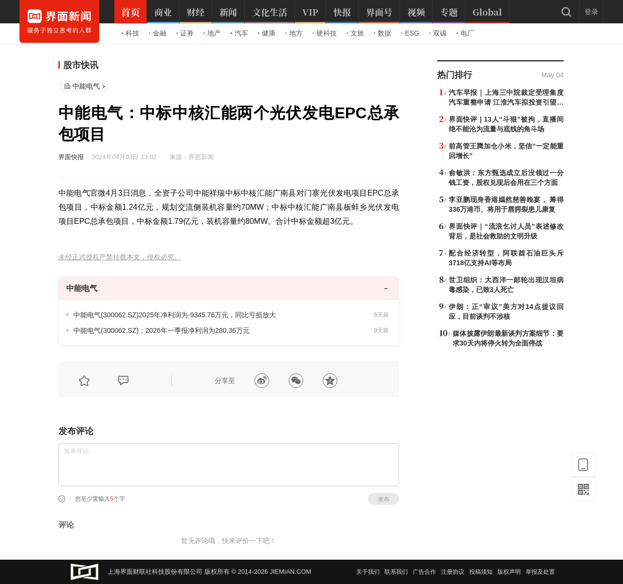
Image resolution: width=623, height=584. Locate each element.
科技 (130, 33)
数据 (382, 33)
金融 (157, 33)
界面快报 (71, 157)
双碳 (438, 33)
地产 (212, 33)
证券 (185, 33)
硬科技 (324, 33)
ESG (410, 33)
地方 (294, 33)
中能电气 (86, 86)
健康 (266, 33)
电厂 (465, 33)
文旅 (355, 33)
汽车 (239, 33)
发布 (383, 499)
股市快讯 (80, 65)
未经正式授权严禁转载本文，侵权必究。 (119, 257)
